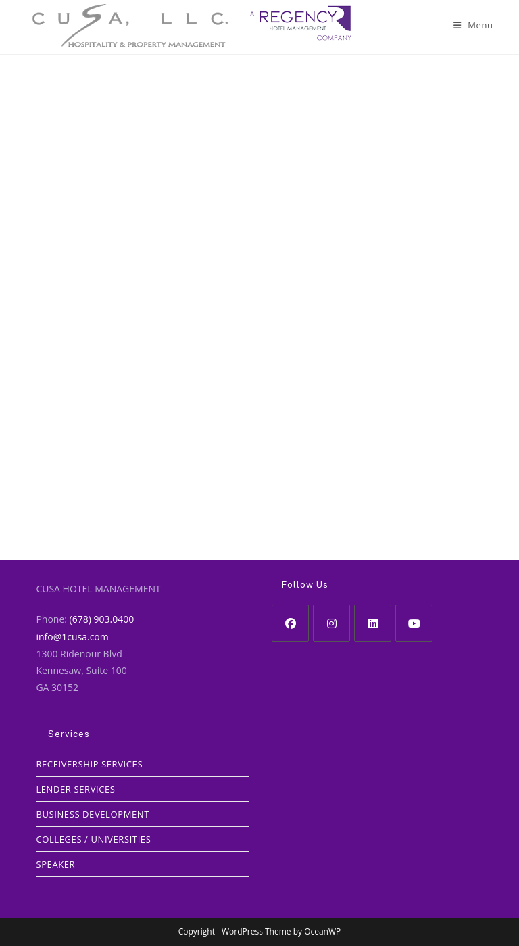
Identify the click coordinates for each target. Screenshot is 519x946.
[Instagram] (331, 623)
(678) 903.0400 (102, 619)
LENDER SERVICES (75, 789)
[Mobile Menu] (473, 25)
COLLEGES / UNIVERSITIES (93, 839)
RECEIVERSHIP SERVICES (89, 764)
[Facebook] (290, 623)
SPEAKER (55, 864)
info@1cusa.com (72, 636)
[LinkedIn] (372, 623)
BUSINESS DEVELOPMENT (92, 814)
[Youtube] (413, 623)
